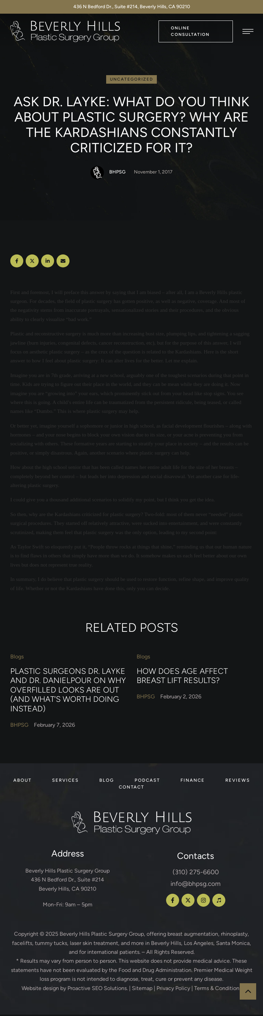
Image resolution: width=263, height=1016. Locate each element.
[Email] (63, 262)
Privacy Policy (173, 989)
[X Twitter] (32, 262)
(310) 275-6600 (196, 873)
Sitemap (142, 989)
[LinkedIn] (47, 262)
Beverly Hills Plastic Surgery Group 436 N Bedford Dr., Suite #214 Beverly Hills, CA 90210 (67, 881)
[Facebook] (16, 262)
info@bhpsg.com (196, 885)
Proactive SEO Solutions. (97, 989)
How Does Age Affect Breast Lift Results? (182, 677)
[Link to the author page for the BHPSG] (97, 174)
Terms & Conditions (218, 989)
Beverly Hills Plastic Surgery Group (102, 935)
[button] (196, 31)
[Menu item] (22, 781)
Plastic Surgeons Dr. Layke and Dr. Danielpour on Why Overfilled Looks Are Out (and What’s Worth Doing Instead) (68, 691)
